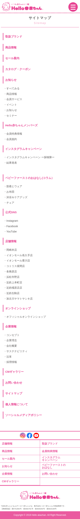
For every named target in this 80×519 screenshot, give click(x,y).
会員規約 (11, 139)
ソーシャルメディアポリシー (23, 415)
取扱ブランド (13, 36)
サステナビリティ (16, 351)
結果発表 (11, 162)
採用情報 (11, 361)
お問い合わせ (13, 382)
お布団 (10, 191)
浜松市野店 (13, 276)
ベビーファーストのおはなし (54, 466)
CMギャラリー (14, 371)
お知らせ (11, 79)
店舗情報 (7, 443)
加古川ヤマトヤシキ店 (19, 298)
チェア (10, 202)
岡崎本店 (11, 249)
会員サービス (14, 99)
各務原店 (11, 271)
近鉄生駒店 (13, 293)
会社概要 (11, 345)
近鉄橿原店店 (14, 287)
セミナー (11, 115)
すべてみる (13, 88)
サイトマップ (13, 393)
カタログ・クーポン (18, 69)
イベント (11, 104)
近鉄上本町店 (14, 282)
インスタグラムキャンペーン (51, 459)
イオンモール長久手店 (19, 255)
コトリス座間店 (15, 266)
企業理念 (11, 340)
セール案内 (12, 58)
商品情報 (11, 47)
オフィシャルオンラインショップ (26, 316)
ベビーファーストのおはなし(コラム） (29, 177)
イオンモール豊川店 (18, 260)
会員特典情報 (14, 133)
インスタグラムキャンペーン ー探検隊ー (30, 157)
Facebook (12, 226)
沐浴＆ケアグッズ (16, 197)
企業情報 (7, 473)
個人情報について (16, 404)
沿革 (9, 356)
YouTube (11, 231)
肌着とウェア (14, 186)
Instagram (12, 220)
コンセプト (13, 335)
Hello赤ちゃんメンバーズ (21, 125)
